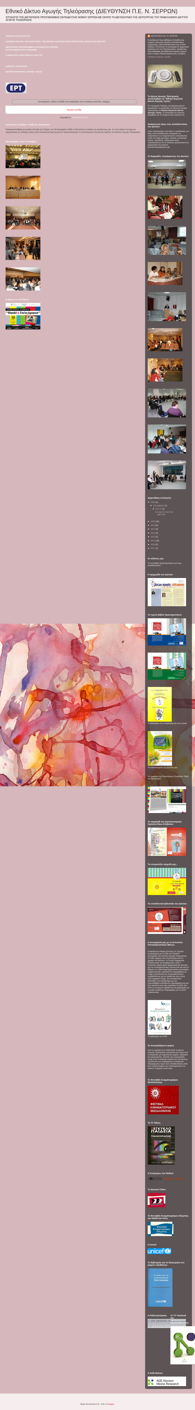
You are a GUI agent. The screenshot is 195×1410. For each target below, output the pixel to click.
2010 (153, 525)
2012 (153, 533)
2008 (153, 502)
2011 (153, 529)
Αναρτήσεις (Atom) (80, 117)
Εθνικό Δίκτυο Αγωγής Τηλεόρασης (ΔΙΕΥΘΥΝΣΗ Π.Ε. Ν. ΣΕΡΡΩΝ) (91, 11)
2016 (153, 544)
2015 (153, 540)
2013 (153, 537)
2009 (153, 521)
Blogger (110, 1404)
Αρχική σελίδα (74, 109)
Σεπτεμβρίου (159, 505)
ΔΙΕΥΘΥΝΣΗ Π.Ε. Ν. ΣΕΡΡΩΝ (164, 36)
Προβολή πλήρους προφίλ (159, 57)
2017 (153, 548)
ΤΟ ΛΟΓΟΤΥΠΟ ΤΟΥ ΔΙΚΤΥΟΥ (164, 513)
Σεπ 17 (158, 509)
